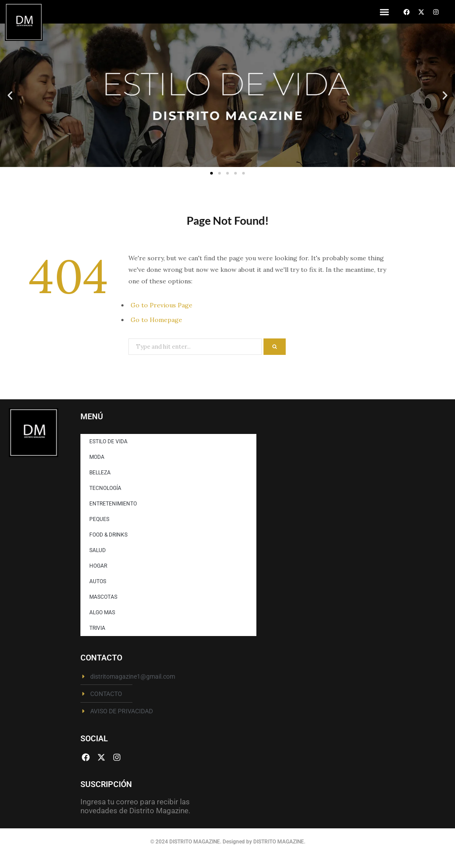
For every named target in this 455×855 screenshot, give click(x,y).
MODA (96, 457)
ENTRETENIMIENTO (113, 504)
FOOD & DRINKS (108, 535)
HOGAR (98, 566)
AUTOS (97, 581)
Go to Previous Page (161, 305)
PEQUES (99, 519)
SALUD (97, 550)
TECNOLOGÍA (105, 488)
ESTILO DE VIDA (108, 441)
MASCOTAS (103, 597)
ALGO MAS (102, 612)
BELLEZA (100, 472)
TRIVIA (97, 628)
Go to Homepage (156, 320)
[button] (384, 11)
